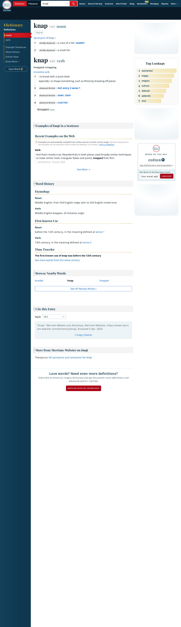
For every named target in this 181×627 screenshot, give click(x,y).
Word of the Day (95, 4)
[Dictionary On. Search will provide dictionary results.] (26, 4)
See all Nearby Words (83, 288)
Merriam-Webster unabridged (83, 388)
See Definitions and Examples (155, 165)
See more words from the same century (57, 260)
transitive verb (42, 72)
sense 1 (100, 232)
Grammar (109, 4)
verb (61, 60)
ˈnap (39, 32)
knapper (104, 280)
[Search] (59, 3)
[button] (174, 4)
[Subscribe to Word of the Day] (149, 176)
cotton (154, 159)
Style (38, 316)
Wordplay (154, 4)
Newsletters (142, 4)
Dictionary (13, 24)
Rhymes (164, 4)
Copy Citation (83, 335)
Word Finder (121, 4)
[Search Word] (73, 3)
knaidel (39, 280)
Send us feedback (106, 144)
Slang (132, 4)
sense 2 (87, 242)
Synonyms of (45, 38)
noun (61, 26)
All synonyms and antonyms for (70, 357)
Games (82, 4)
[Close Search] (66, 3)
